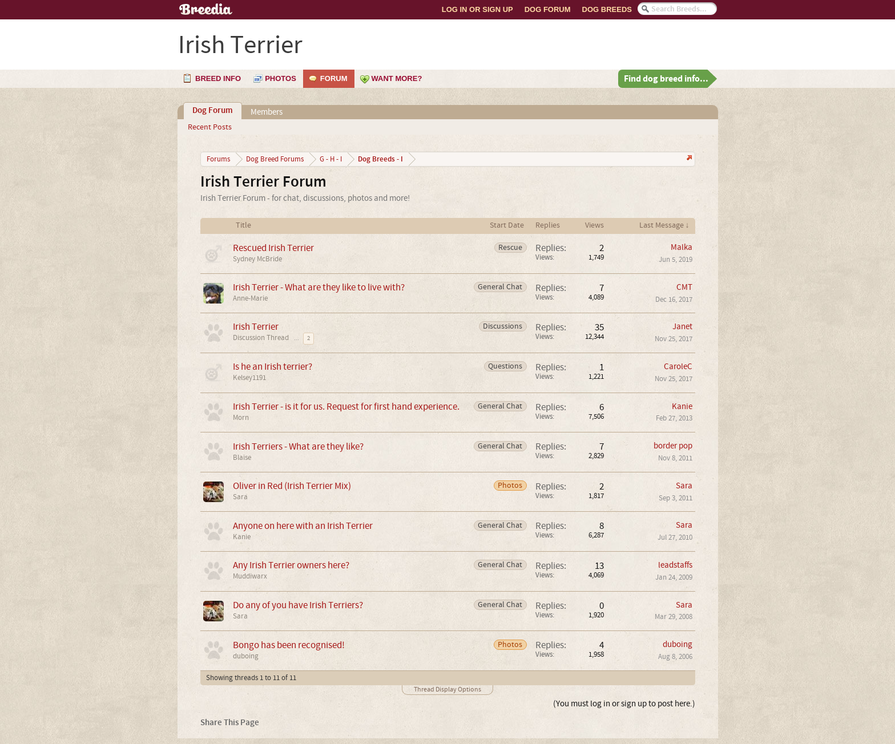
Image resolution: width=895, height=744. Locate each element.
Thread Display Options (447, 689)
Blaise (242, 457)
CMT (684, 287)
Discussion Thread (261, 337)
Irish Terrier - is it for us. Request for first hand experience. (346, 406)
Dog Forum (548, 9)
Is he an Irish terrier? (272, 366)
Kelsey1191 (249, 377)
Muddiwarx (250, 576)
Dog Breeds (607, 9)
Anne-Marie (250, 298)
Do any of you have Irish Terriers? (298, 605)
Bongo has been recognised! (289, 645)
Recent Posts (210, 127)
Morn (241, 417)
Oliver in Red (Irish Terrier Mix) (292, 485)
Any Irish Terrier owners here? (291, 565)
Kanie (682, 406)
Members (267, 112)
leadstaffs (675, 565)
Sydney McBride (257, 259)
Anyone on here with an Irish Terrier (303, 525)
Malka (681, 247)
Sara (240, 497)
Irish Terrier (256, 326)
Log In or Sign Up (477, 9)
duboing (246, 656)
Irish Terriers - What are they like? (298, 446)
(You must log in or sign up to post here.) (624, 703)
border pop (673, 445)
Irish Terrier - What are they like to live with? (319, 287)
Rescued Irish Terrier (273, 247)
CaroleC (678, 366)
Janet (682, 326)
